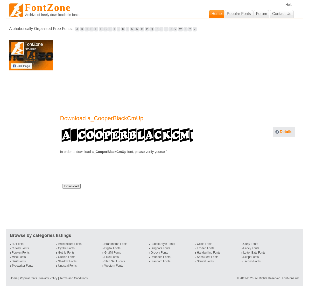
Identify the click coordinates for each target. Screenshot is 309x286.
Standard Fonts (160, 261)
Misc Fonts (19, 257)
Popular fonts (28, 278)
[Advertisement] (32, 148)
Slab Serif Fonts (114, 261)
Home (14, 278)
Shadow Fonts (67, 261)
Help (289, 5)
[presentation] (99, 170)
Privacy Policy (48, 278)
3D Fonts (18, 244)
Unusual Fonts (67, 265)
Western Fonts (113, 265)
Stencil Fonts (205, 261)
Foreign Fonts (21, 252)
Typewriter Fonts (22, 265)
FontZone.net (290, 278)
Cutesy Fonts (20, 248)
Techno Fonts (252, 261)
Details (286, 132)
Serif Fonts (19, 261)
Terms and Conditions (74, 278)
